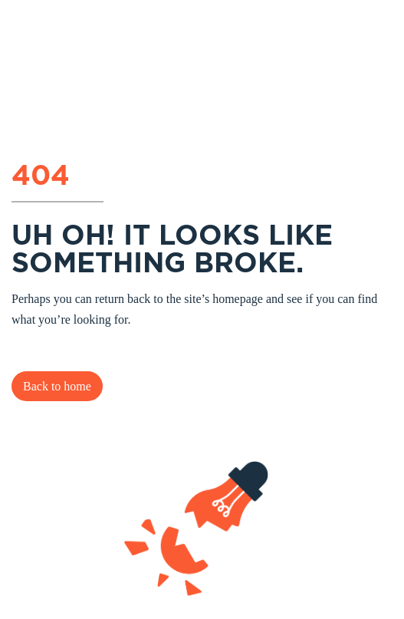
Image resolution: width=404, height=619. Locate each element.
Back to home (57, 386)
